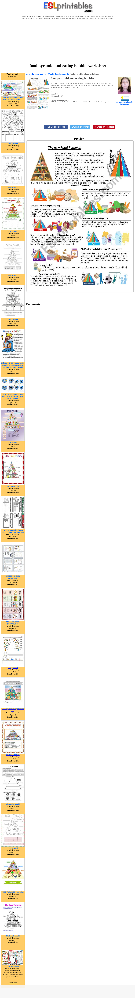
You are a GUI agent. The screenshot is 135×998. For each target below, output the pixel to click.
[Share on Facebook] (56, 127)
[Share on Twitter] (80, 127)
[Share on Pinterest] (104, 127)
